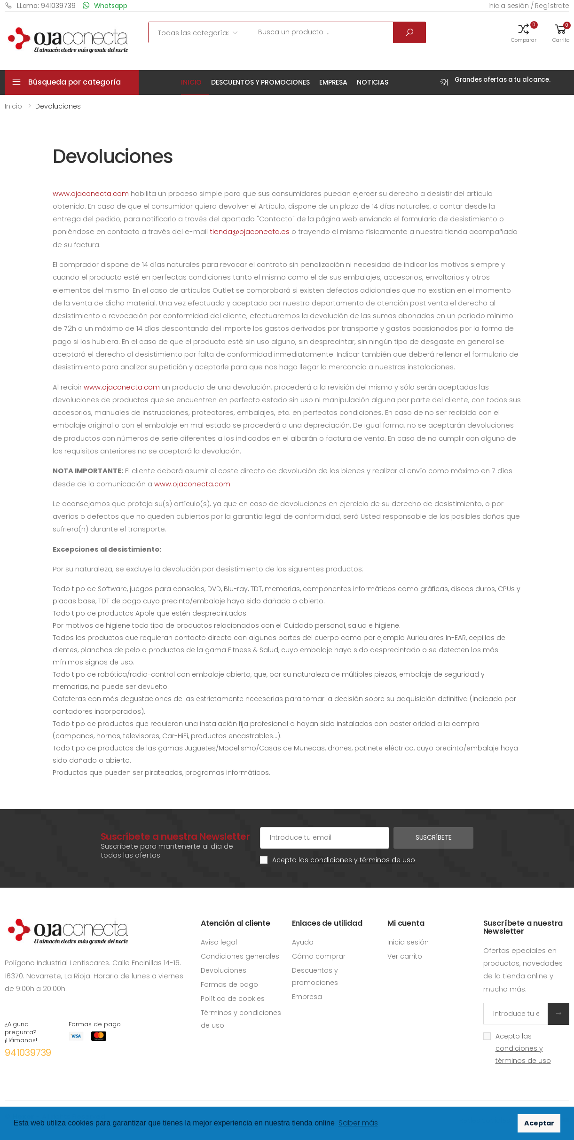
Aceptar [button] (539, 1123)
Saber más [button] (358, 1122)
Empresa (333, 82)
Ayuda (303, 942)
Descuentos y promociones (260, 82)
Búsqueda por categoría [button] (74, 82)
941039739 (28, 1052)
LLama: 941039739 (40, 5)
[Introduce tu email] (516, 1013)
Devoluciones (223, 970)
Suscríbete (434, 837)
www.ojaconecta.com (91, 193)
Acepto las (343, 860)
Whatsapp (105, 5)
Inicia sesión (408, 942)
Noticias (372, 82)
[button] (523, 32)
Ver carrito (404, 956)
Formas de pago (229, 984)
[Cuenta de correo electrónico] (325, 838)
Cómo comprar (319, 956)
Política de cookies (233, 998)
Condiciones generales (240, 956)
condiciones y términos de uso (362, 860)
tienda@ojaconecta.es (250, 231)
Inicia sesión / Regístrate (528, 5)
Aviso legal (219, 942)
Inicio (191, 82)
